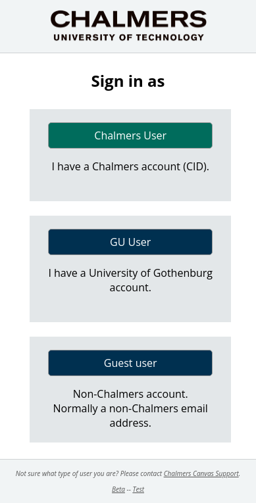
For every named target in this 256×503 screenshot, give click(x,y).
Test (138, 489)
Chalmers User (130, 135)
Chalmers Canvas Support (201, 473)
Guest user (130, 363)
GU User (130, 242)
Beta (118, 489)
